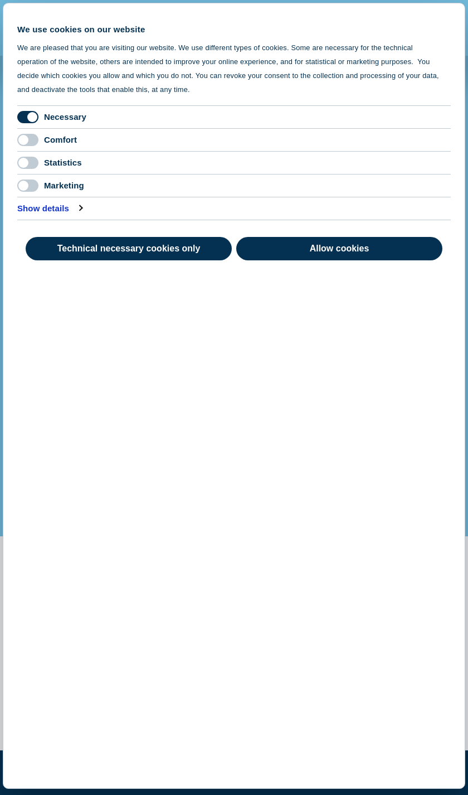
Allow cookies (339, 248)
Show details (43, 208)
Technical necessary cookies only (129, 248)
